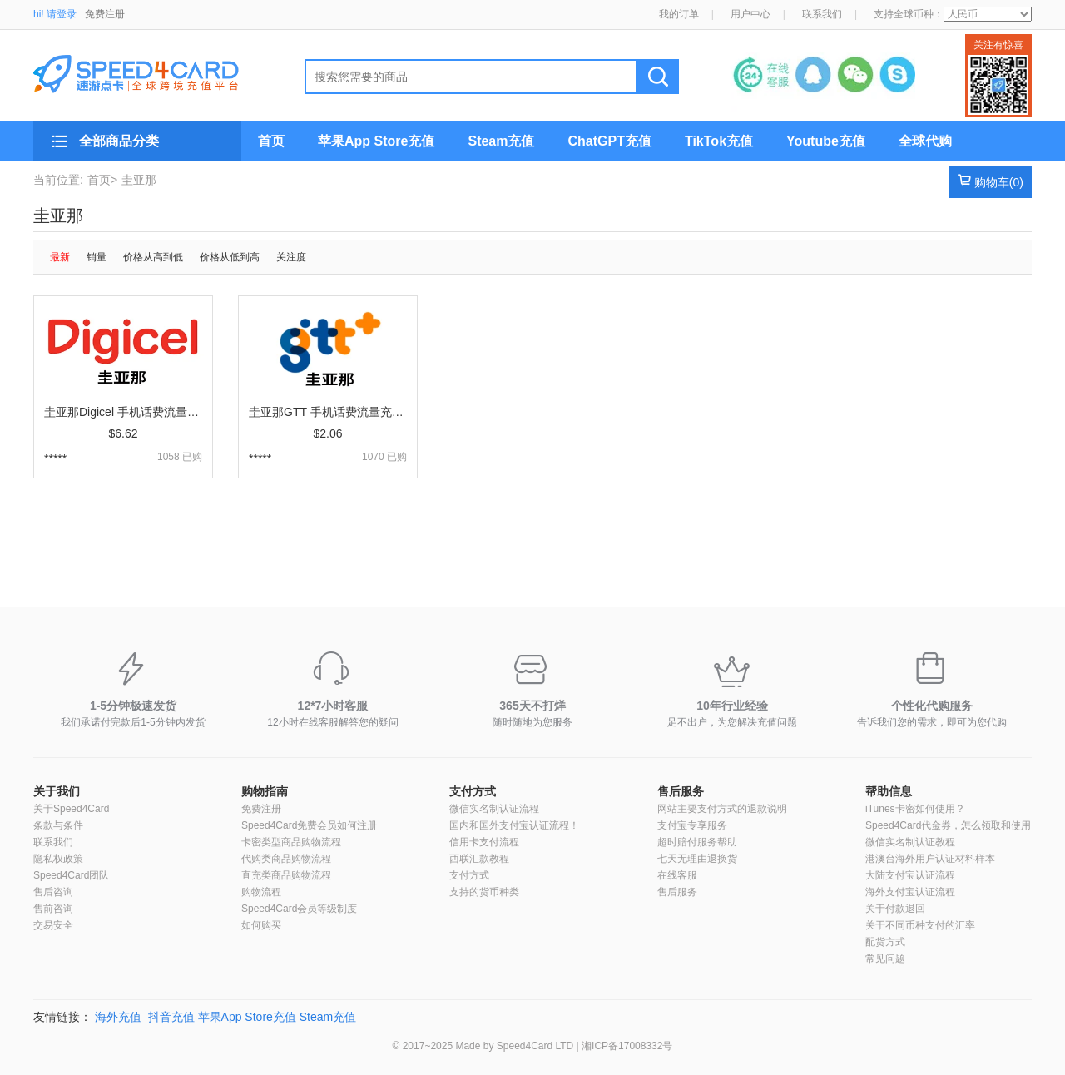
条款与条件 (58, 825)
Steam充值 (501, 141)
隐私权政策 (58, 858)
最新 (60, 257)
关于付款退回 (895, 908)
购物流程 (261, 892)
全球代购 (925, 141)
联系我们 (822, 14)
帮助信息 (888, 791)
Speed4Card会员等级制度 (299, 908)
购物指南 (264, 791)
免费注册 (105, 14)
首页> (102, 179)
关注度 (291, 257)
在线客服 (677, 875)
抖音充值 (171, 1016)
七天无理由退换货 (697, 858)
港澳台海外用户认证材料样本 (930, 858)
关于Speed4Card (71, 809)
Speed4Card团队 (71, 875)
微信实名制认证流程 (494, 809)
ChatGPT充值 (609, 141)
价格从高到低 (153, 257)
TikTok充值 (719, 141)
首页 (271, 141)
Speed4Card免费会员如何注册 (309, 825)
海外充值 (118, 1016)
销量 (96, 257)
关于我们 (56, 791)
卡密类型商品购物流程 (291, 842)
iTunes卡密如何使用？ (915, 809)
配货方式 (885, 942)
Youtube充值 (825, 141)
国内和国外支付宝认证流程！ (514, 825)
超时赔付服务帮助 (697, 842)
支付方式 (472, 791)
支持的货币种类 (484, 892)
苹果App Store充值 (376, 141)
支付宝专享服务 (692, 825)
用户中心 (750, 14)
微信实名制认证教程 (910, 842)
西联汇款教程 (479, 858)
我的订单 (679, 14)
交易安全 (53, 925)
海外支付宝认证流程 (910, 892)
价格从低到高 (230, 257)
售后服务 (680, 791)
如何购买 (261, 925)
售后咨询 (53, 892)
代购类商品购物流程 (286, 858)
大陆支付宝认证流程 (910, 875)
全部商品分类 (119, 141)
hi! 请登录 (55, 14)
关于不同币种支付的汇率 (920, 925)
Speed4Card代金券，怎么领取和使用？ (953, 825)
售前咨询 (53, 908)
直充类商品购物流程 (286, 875)
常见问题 (885, 958)
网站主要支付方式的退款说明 (722, 809)
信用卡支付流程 (484, 842)
